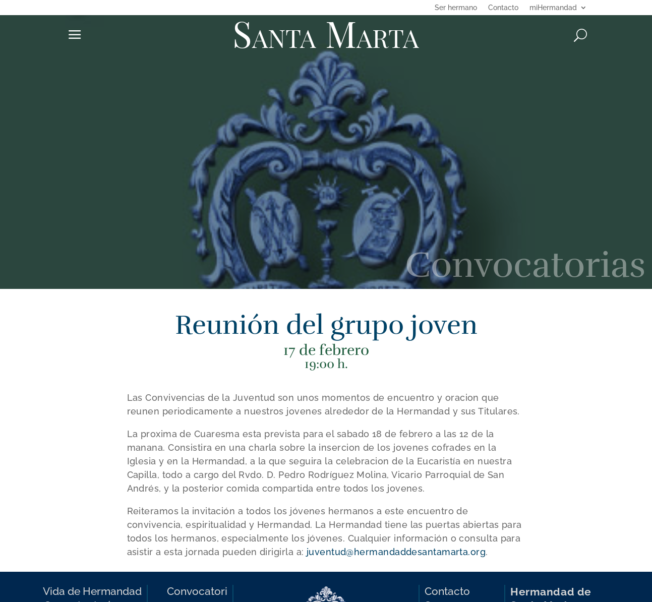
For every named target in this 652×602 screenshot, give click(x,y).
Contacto (503, 8)
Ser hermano (456, 8)
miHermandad (553, 8)
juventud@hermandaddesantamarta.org (396, 552)
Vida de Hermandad (92, 591)
